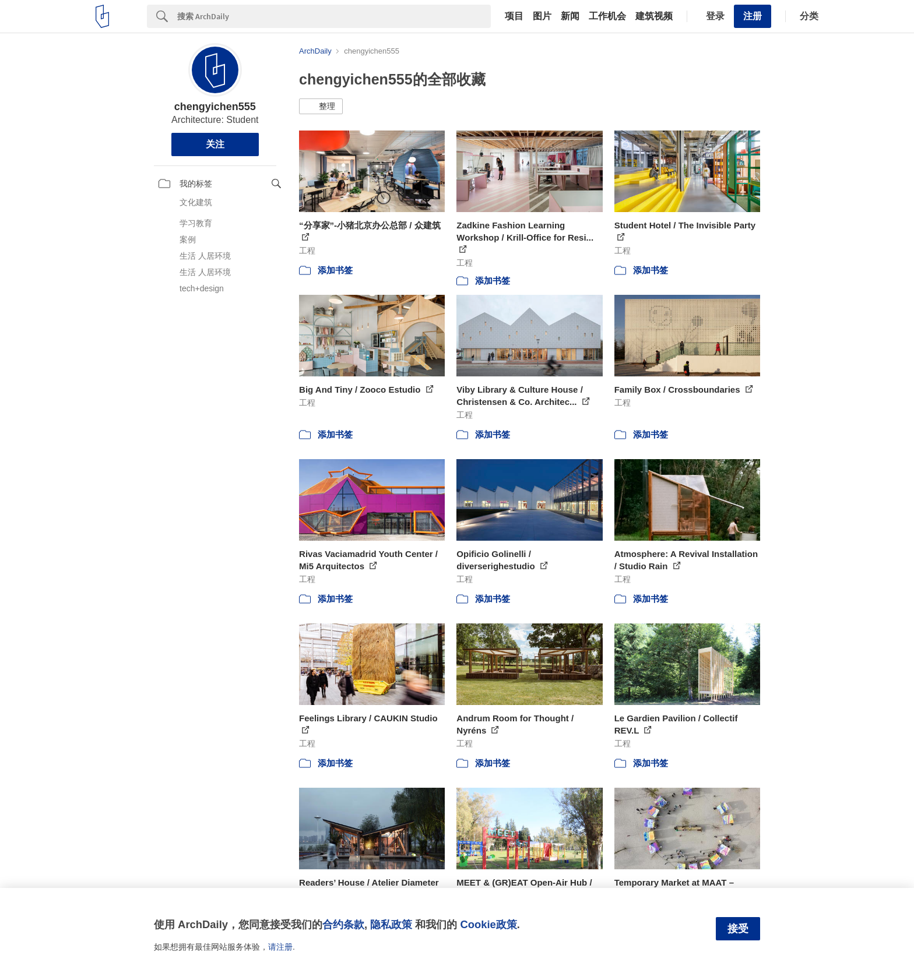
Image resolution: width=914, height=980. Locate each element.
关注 (215, 144)
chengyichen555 (215, 106)
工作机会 (607, 16)
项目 (514, 16)
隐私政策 (391, 924)
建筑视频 (654, 16)
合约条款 (343, 924)
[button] (321, 106)
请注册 (280, 946)
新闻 (570, 16)
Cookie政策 (488, 924)
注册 (752, 16)
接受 (737, 929)
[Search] (334, 16)
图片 (542, 16)
